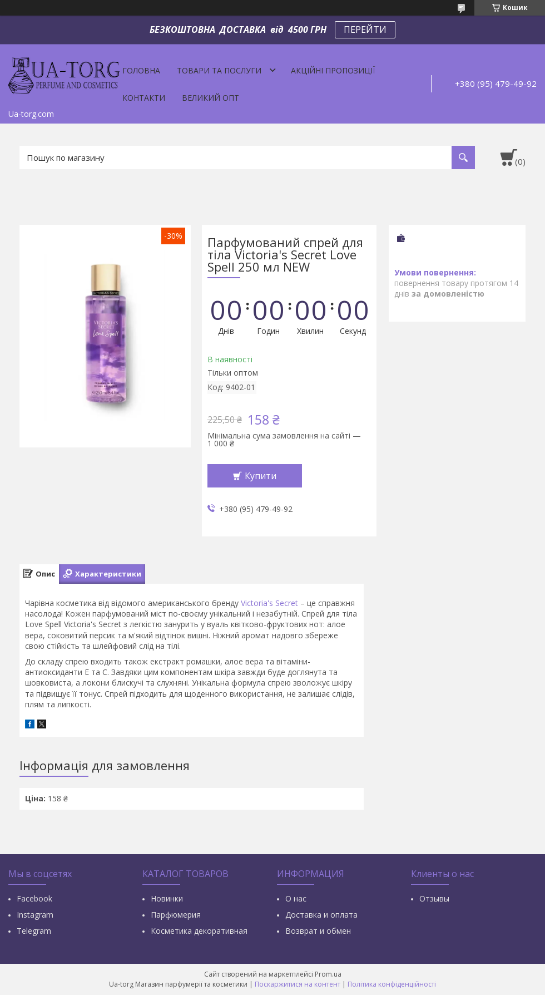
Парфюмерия (176, 914)
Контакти (143, 97)
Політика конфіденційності (392, 984)
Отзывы (434, 898)
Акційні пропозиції (333, 70)
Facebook (34, 898)
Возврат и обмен (318, 930)
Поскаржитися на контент (297, 984)
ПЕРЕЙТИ (365, 29)
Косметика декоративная (199, 930)
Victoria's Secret (269, 603)
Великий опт (210, 97)
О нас (295, 898)
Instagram (35, 914)
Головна (141, 70)
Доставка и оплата (321, 914)
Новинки (167, 898)
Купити (260, 476)
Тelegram (34, 930)
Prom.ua (328, 974)
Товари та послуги (219, 70)
